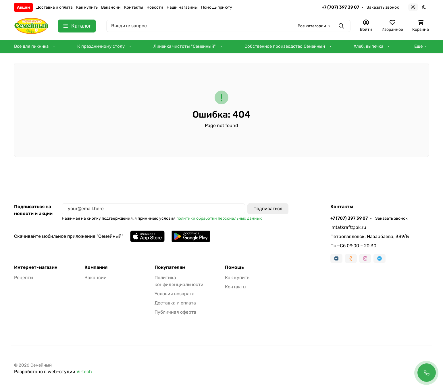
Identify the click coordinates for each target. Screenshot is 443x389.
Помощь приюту (216, 7)
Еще (418, 46)
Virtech (84, 371)
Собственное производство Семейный (284, 46)
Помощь (234, 267)
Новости (155, 7)
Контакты (133, 7)
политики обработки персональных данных (219, 218)
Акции (23, 7)
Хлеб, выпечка (368, 46)
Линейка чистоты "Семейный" (184, 46)
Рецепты (23, 277)
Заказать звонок (383, 7)
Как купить (87, 7)
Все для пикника (31, 46)
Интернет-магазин (35, 267)
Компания (95, 267)
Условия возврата (174, 293)
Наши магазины (182, 7)
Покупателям (170, 267)
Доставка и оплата (54, 7)
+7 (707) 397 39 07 (340, 7)
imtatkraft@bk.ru (348, 227)
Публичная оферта (175, 312)
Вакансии (111, 7)
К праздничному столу (101, 46)
